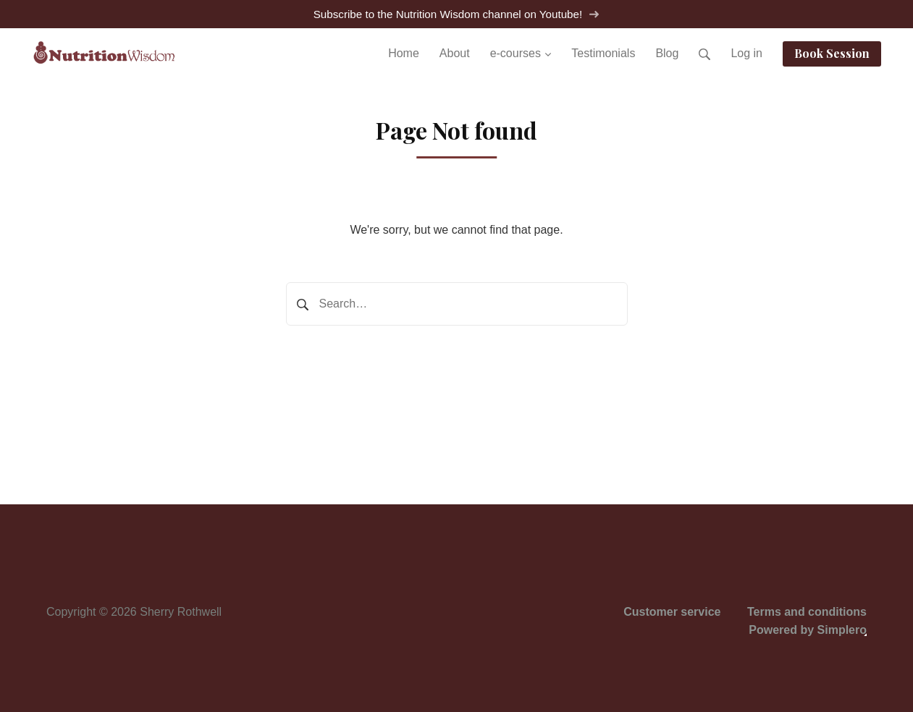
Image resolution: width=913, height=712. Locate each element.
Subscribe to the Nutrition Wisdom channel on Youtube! (457, 14)
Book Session (832, 53)
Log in (746, 53)
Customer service (671, 612)
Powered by (808, 630)
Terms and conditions (807, 612)
